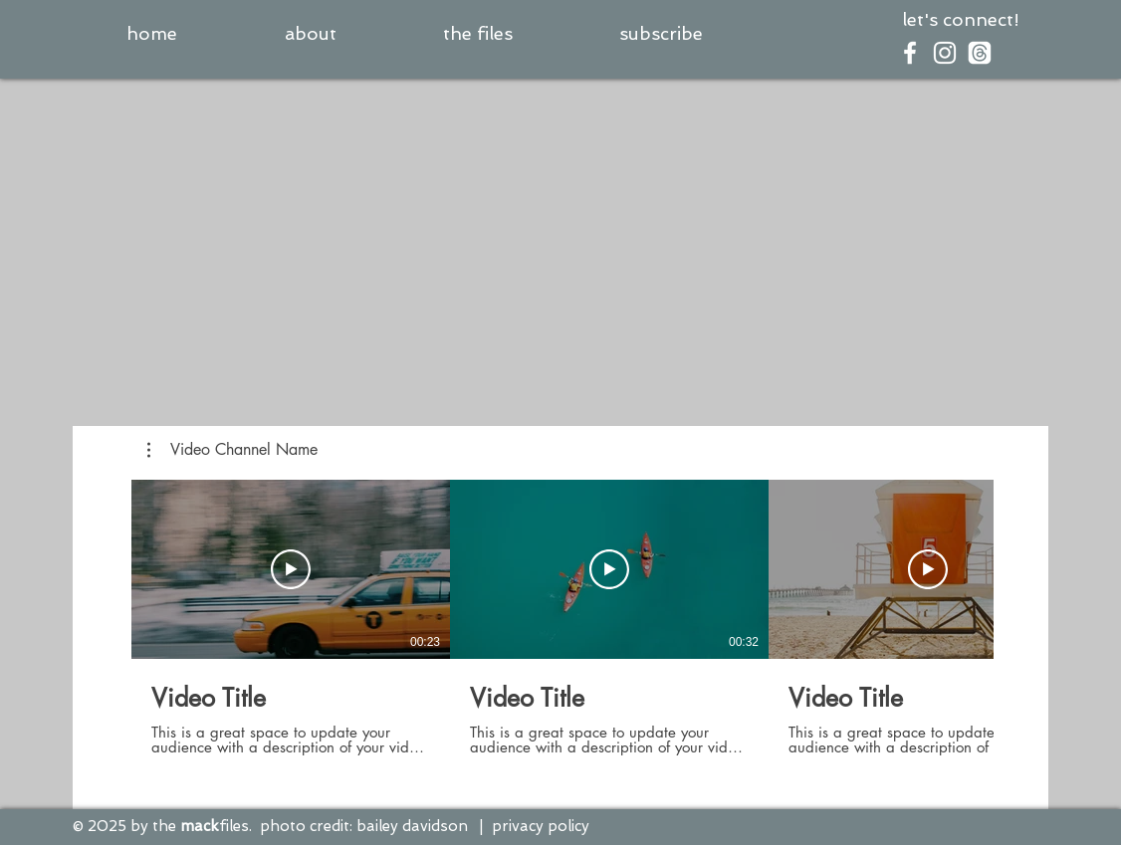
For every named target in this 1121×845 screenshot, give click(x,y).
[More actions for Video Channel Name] (232, 450)
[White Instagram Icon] (945, 53)
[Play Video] (291, 569)
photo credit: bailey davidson (364, 826)
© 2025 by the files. (162, 826)
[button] (660, 34)
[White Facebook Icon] (910, 53)
